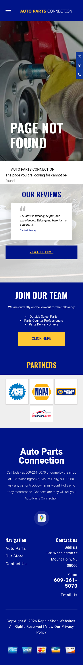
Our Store (15, 556)
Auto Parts (16, 548)
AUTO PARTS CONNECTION (32, 169)
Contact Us (16, 563)
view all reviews (41, 251)
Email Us (69, 595)
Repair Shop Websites (56, 621)
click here (41, 338)
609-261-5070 (35, 473)
